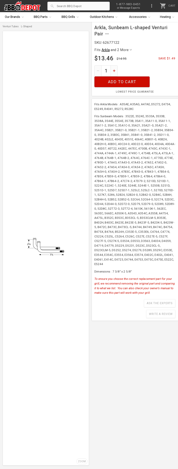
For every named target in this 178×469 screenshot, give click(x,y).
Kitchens (104, 17)
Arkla (106, 50)
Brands (15, 17)
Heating (168, 17)
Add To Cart (148, 70)
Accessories (140, 17)
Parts (43, 17)
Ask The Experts (160, 292)
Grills (71, 17)
